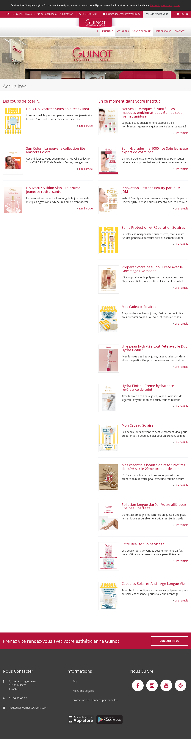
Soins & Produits (141, 31)
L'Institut (107, 31)
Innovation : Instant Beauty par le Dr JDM (151, 190)
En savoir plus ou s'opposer (165, 5)
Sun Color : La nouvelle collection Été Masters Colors (55, 150)
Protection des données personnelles (95, 700)
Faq (75, 681)
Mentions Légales (83, 690)
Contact (179, 31)
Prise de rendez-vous (156, 14)
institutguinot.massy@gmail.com (121, 14)
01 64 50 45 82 (88, 14)
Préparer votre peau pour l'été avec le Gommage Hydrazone (152, 269)
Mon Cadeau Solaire (137, 425)
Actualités (123, 31)
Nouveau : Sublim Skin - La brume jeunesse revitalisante (53, 190)
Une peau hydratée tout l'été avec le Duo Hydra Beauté (154, 348)
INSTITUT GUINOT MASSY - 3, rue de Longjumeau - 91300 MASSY (39, 14)
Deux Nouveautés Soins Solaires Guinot (57, 109)
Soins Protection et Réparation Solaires (153, 227)
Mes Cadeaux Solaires (139, 306)
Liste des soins (163, 31)
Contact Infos (169, 641)
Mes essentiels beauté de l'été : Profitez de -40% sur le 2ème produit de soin (153, 467)
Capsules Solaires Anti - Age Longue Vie (153, 583)
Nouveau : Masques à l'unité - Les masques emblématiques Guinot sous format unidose (152, 112)
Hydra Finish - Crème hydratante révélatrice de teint (148, 387)
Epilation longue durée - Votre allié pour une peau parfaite (154, 506)
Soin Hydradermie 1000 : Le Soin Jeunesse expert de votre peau (155, 150)
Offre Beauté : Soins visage (144, 544)
